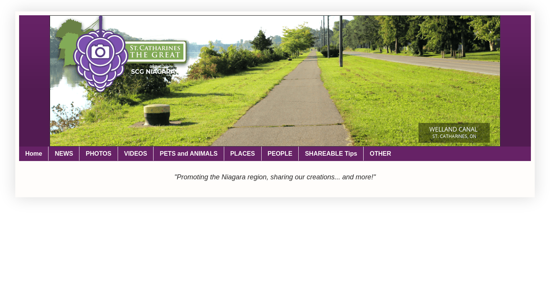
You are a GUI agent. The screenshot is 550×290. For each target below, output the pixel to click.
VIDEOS (135, 153)
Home (33, 153)
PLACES (242, 153)
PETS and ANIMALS (188, 153)
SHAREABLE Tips (331, 153)
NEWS (64, 153)
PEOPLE (280, 153)
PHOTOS (98, 153)
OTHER (380, 153)
